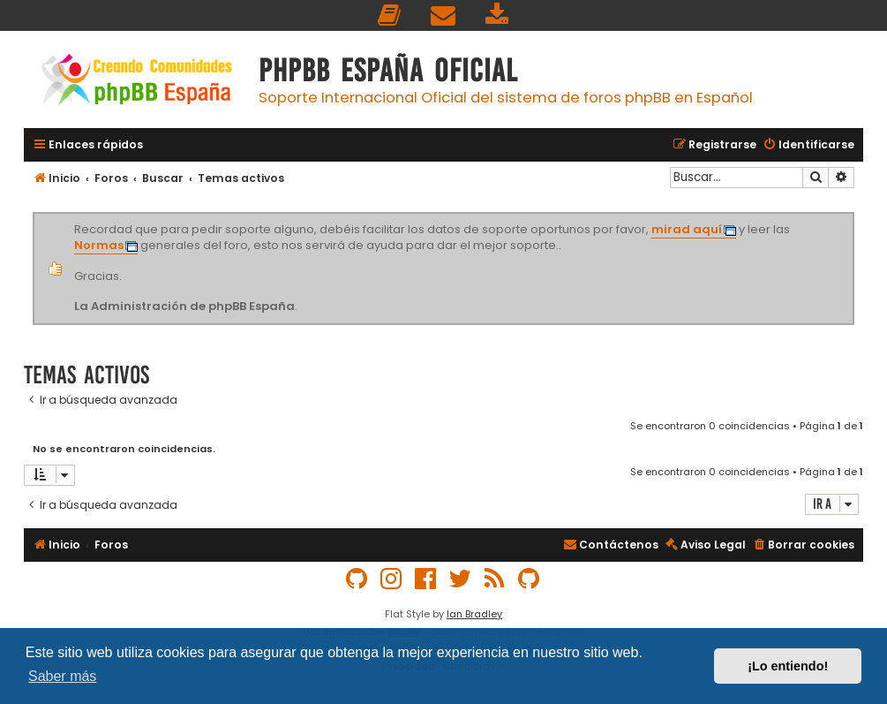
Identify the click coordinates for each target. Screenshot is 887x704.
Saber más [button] (62, 676)
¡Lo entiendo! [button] (788, 666)
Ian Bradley (474, 614)
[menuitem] (390, 15)
